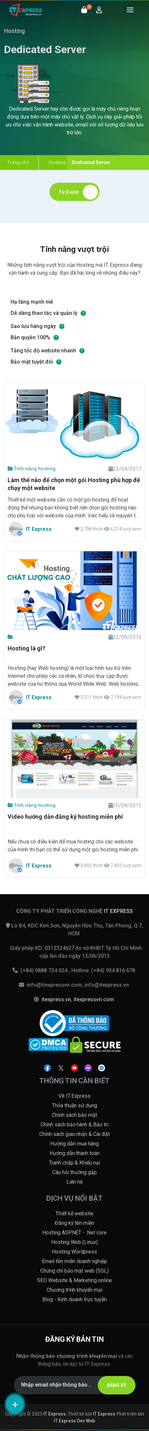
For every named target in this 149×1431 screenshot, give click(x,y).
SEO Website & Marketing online (74, 1280)
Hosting (14, 30)
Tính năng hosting (32, 469)
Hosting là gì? (26, 648)
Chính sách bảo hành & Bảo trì (75, 1124)
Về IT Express (74, 1096)
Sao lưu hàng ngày (33, 326)
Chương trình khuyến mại (75, 1290)
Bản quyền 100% (30, 337)
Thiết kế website (74, 1213)
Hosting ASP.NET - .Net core (74, 1232)
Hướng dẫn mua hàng (74, 1144)
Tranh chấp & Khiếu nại (74, 1163)
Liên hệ (74, 1182)
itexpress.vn (56, 999)
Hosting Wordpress (74, 1252)
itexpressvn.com (94, 999)
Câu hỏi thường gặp (74, 1172)
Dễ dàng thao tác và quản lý (44, 313)
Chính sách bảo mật (74, 1115)
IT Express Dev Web (74, 1420)
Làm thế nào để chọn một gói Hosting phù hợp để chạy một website (74, 484)
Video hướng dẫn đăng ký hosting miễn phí (65, 816)
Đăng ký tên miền (74, 1223)
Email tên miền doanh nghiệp (74, 1261)
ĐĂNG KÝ (116, 1385)
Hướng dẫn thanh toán (75, 1153)
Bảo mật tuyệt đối (32, 362)
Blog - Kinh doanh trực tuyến (74, 1299)
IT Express (54, 1414)
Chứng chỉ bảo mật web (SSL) (74, 1271)
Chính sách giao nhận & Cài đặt (74, 1134)
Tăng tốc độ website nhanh (43, 350)
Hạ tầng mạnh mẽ (32, 302)
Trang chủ (18, 162)
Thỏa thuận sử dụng (74, 1105)
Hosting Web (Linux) (74, 1242)
